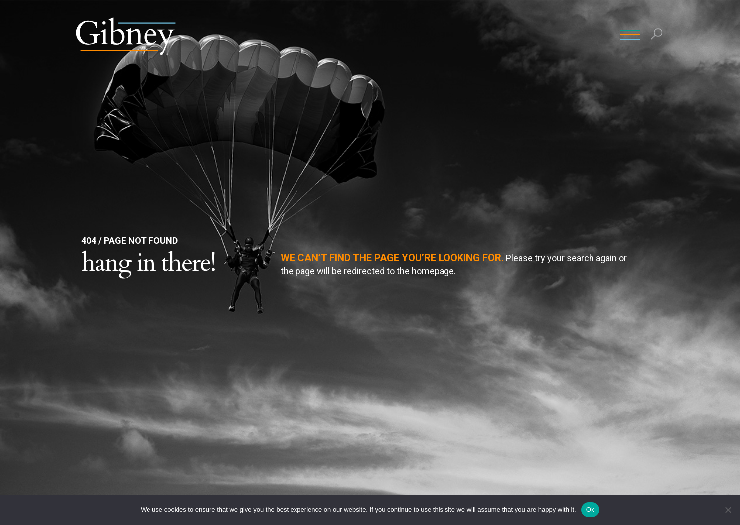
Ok (590, 509)
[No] (728, 510)
